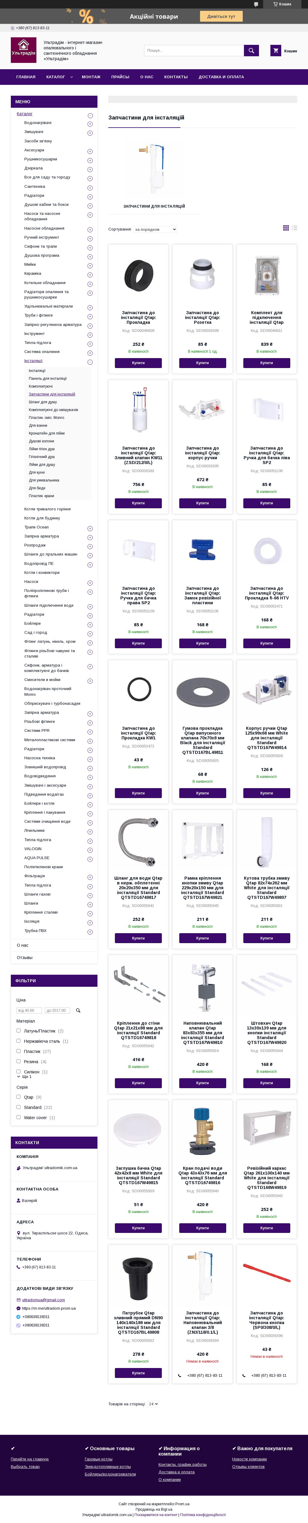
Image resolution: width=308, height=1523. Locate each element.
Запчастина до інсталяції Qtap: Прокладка (138, 317)
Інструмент (34, 333)
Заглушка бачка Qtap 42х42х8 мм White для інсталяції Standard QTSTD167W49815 (138, 1175)
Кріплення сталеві (41, 912)
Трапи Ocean (36, 527)
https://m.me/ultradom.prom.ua (49, 1308)
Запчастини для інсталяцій (154, 206)
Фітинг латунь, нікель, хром (49, 641)
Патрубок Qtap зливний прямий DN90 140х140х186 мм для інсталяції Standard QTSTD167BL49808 (138, 1323)
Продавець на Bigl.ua (154, 1509)
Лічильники (34, 830)
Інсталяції (33, 360)
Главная (25, 77)
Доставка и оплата (221, 77)
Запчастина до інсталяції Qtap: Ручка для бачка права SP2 (138, 595)
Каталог (55, 77)
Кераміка (32, 273)
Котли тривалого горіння (47, 509)
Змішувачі (33, 131)
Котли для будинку (42, 518)
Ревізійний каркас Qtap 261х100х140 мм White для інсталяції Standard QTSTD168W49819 (267, 1178)
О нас (146, 77)
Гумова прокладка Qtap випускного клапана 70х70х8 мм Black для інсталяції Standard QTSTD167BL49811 (202, 740)
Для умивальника (44, 480)
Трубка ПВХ (35, 930)
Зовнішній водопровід (45, 767)
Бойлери (32, 623)
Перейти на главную (30, 1459)
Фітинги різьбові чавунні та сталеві (49, 653)
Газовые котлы (98, 1459)
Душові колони (41, 441)
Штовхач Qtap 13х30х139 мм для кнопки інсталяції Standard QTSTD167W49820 (266, 1033)
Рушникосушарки (40, 159)
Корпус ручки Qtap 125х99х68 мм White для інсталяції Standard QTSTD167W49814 (266, 738)
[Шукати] (251, 50)
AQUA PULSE (36, 858)
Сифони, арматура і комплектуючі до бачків (46, 668)
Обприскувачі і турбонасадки (52, 703)
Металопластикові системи (49, 740)
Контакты (176, 77)
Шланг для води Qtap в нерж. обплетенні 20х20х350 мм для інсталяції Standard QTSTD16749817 (138, 888)
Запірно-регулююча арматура (53, 324)
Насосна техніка (39, 758)
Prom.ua (182, 1504)
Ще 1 (27, 1076)
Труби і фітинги (38, 315)
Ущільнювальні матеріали (48, 306)
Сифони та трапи (40, 246)
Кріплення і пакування (44, 812)
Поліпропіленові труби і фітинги (46, 593)
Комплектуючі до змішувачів (53, 410)
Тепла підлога (37, 342)
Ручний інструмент (41, 237)
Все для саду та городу (47, 177)
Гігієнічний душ (42, 457)
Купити (138, 363)
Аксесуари (34, 150)
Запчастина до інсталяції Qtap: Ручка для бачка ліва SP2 (267, 455)
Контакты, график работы (183, 1464)
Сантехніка (34, 186)
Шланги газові (37, 894)
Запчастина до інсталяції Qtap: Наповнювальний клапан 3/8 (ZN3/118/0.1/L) (202, 1323)
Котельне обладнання (45, 282)
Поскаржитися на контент (155, 1515)
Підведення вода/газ (44, 794)
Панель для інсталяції (48, 378)
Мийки (30, 264)
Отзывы (24, 957)
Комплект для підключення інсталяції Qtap (267, 317)
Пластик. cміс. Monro (46, 418)
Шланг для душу (43, 402)
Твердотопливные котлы (108, 1466)
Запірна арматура (41, 536)
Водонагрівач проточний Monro (47, 691)
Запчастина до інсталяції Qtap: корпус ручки (202, 453)
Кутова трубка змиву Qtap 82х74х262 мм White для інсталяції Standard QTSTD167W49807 (267, 888)
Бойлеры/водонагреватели (110, 1474)
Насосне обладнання (44, 228)
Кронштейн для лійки (47, 433)
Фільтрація (34, 876)
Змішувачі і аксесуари (45, 785)
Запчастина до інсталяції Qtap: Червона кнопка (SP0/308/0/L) (266, 1320)
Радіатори (34, 195)
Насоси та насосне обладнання (42, 216)
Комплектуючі (41, 386)
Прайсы (120, 77)
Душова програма (41, 255)
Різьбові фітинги (39, 721)
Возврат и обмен (36, 92)
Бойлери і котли (39, 803)
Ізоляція (31, 921)
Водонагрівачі (37, 122)
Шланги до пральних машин (50, 554)
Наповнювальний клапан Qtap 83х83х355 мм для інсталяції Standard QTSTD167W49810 (202, 1033)
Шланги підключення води (48, 605)
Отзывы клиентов (248, 1466)
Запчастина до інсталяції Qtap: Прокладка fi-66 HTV (267, 593)
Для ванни (38, 425)
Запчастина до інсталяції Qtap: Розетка (202, 317)
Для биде (37, 488)
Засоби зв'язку (38, 141)
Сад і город (35, 632)
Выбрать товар (25, 1466)
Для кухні (37, 472)
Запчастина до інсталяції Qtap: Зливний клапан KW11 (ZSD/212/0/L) (138, 455)
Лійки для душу (42, 465)
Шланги (31, 903)
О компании (170, 1479)
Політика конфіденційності (203, 1515)
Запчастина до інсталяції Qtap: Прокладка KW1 (138, 733)
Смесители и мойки (42, 679)
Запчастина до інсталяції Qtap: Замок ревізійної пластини (202, 595)
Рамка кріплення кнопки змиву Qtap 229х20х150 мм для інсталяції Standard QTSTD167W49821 (202, 888)
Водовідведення (40, 776)
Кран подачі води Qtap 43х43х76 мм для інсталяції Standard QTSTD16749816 (202, 1175)
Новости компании (249, 1459)
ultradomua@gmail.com (43, 1300)
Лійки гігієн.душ (42, 449)
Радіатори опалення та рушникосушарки (46, 294)
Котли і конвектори (42, 572)
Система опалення (42, 351)
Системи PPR (37, 730)
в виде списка (294, 229)
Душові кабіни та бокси (46, 204)
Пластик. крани (41, 496)
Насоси (31, 581)
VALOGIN (33, 849)
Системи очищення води (47, 821)
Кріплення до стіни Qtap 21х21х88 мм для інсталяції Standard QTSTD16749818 (138, 1030)
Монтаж (91, 77)
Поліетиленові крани (43, 867)
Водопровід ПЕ (39, 563)
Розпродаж (35, 545)
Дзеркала (33, 168)
